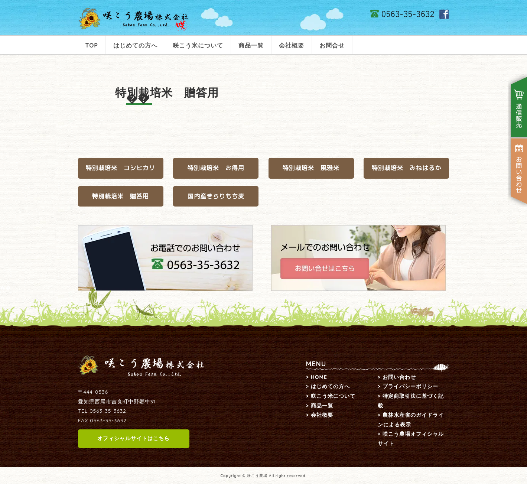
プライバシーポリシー (410, 386)
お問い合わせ (399, 377)
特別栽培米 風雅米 (311, 168)
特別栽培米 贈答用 (120, 196)
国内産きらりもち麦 (216, 196)
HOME (319, 377)
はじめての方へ (135, 45)
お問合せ (332, 45)
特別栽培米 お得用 (216, 168)
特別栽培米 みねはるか (406, 168)
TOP (91, 45)
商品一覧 (251, 45)
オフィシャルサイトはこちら (133, 438)
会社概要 (291, 45)
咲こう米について (198, 45)
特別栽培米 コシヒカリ (120, 168)
